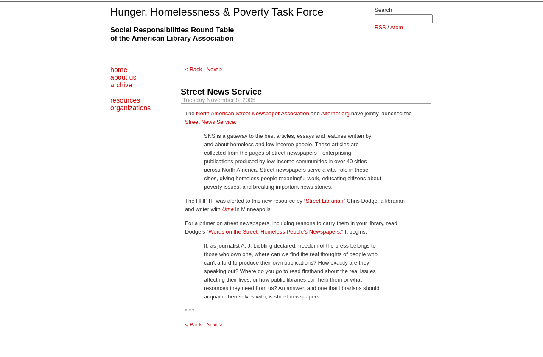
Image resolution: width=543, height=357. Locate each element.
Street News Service (221, 91)
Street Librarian (325, 201)
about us (123, 77)
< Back (193, 69)
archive (121, 85)
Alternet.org (335, 113)
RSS (380, 27)
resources (125, 100)
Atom (396, 27)
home (118, 69)
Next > (215, 69)
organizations (130, 108)
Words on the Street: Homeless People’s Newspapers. (274, 232)
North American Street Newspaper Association (252, 113)
